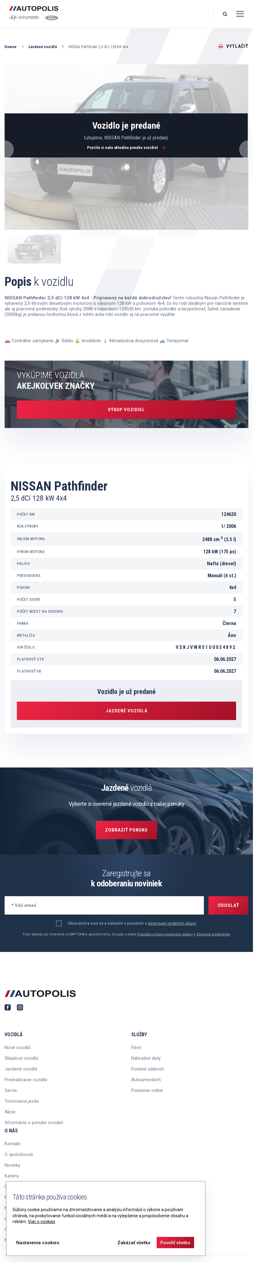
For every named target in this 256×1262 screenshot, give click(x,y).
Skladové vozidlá (21, 1058)
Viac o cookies (41, 1221)
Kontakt (12, 1143)
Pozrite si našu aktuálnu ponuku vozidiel (126, 147)
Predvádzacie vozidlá (26, 1079)
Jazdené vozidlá (46, 46)
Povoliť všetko (175, 1242)
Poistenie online (147, 1090)
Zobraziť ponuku (126, 830)
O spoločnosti (19, 1154)
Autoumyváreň (146, 1079)
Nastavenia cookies (37, 1242)
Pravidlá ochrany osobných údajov (165, 934)
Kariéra (12, 1176)
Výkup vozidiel (126, 409)
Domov (15, 46)
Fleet (136, 1047)
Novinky (12, 1165)
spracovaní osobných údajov (172, 923)
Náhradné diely (146, 1058)
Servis (11, 1090)
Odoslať (228, 905)
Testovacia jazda (22, 1101)
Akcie (10, 1112)
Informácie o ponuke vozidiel (34, 1122)
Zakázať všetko (134, 1242)
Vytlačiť (233, 46)
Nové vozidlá (17, 1047)
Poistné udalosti (147, 1069)
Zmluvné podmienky (213, 934)
